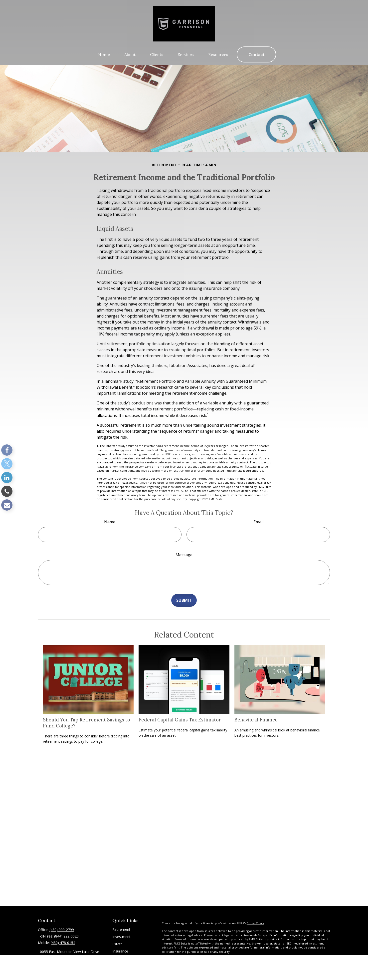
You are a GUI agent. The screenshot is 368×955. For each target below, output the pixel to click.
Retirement (121, 929)
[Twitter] (6, 463)
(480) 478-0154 (63, 942)
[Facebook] (6, 450)
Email (258, 522)
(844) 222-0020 (66, 936)
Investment (121, 936)
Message (184, 555)
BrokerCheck (255, 923)
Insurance (120, 951)
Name (109, 522)
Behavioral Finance (256, 720)
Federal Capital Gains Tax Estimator (180, 720)
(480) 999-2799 (61, 929)
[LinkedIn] (6, 477)
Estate (117, 944)
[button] (104, 54)
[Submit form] (184, 600)
